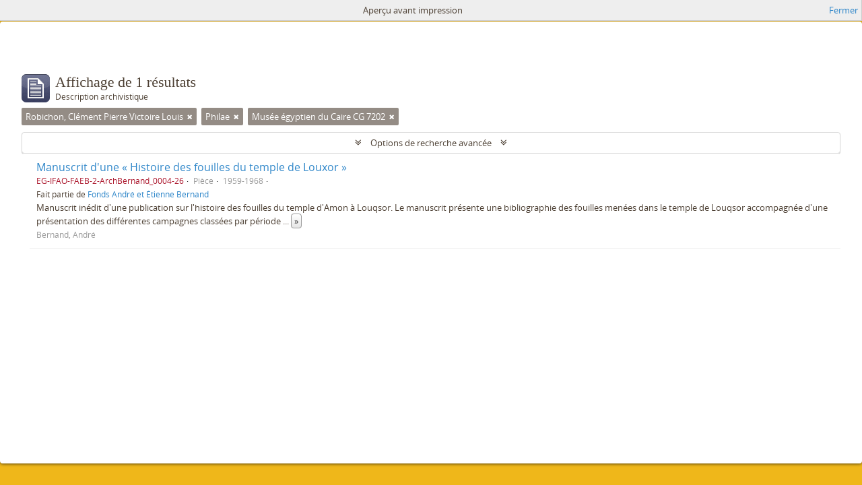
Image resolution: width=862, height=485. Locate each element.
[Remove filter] (190, 116)
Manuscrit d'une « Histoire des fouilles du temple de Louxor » (191, 167)
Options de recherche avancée (431, 143)
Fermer (843, 10)
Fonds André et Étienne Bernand (148, 194)
